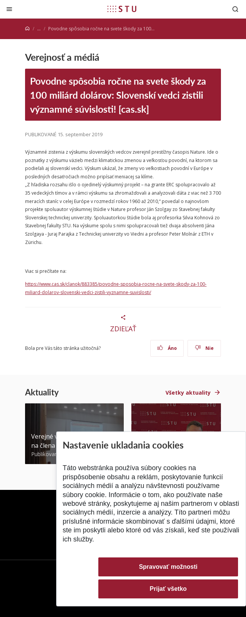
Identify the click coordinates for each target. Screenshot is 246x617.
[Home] (27, 28)
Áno (167, 348)
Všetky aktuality (188, 392)
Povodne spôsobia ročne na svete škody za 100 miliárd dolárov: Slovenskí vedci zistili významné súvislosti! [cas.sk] (118, 94)
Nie (204, 348)
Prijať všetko (168, 589)
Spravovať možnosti (168, 566)
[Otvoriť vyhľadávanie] (235, 9)
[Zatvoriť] (9, 9)
